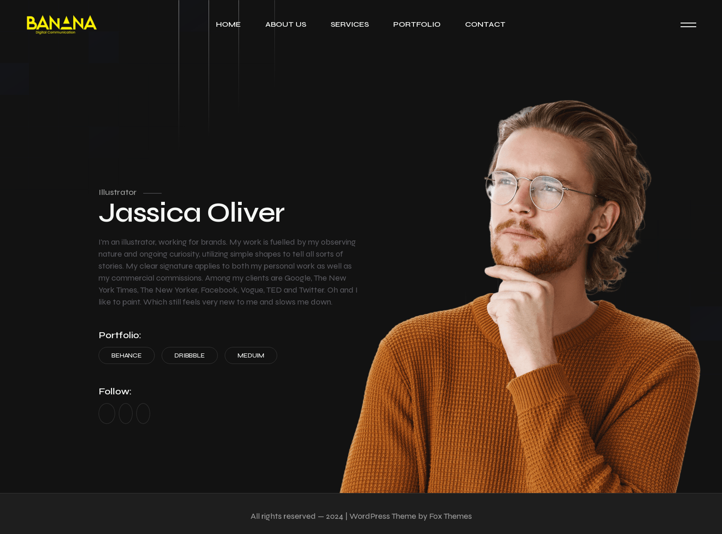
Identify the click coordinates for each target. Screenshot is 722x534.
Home (228, 24)
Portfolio (417, 24)
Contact (485, 24)
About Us (285, 24)
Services (350, 24)
